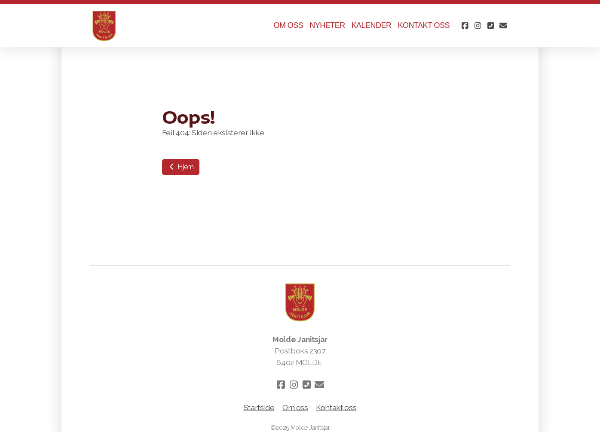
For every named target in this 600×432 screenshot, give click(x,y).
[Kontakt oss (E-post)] (503, 25)
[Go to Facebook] (464, 25)
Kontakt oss (336, 407)
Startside (259, 407)
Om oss (295, 407)
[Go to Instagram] (477, 25)
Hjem (181, 167)
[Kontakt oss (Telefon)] (490, 25)
